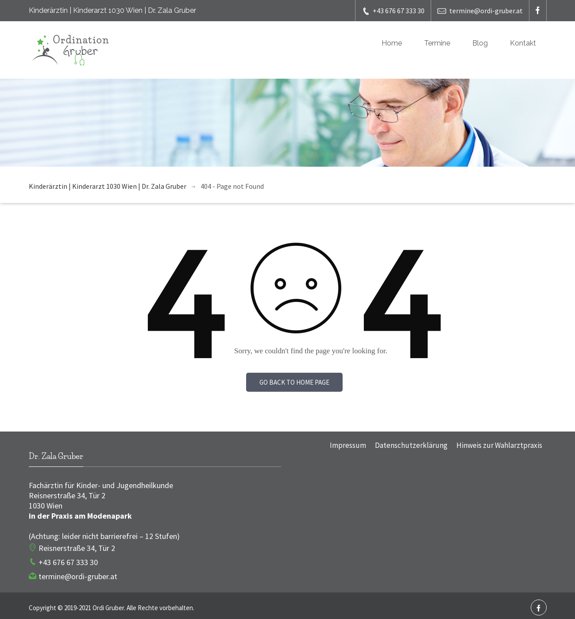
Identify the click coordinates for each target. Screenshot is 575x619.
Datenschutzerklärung (411, 445)
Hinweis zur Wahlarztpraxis (499, 445)
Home (392, 43)
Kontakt (523, 43)
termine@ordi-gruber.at (480, 10)
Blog (480, 43)
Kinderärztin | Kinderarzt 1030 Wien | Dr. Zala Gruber (107, 186)
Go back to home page (294, 382)
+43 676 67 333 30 (393, 10)
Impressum (348, 445)
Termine (437, 43)
